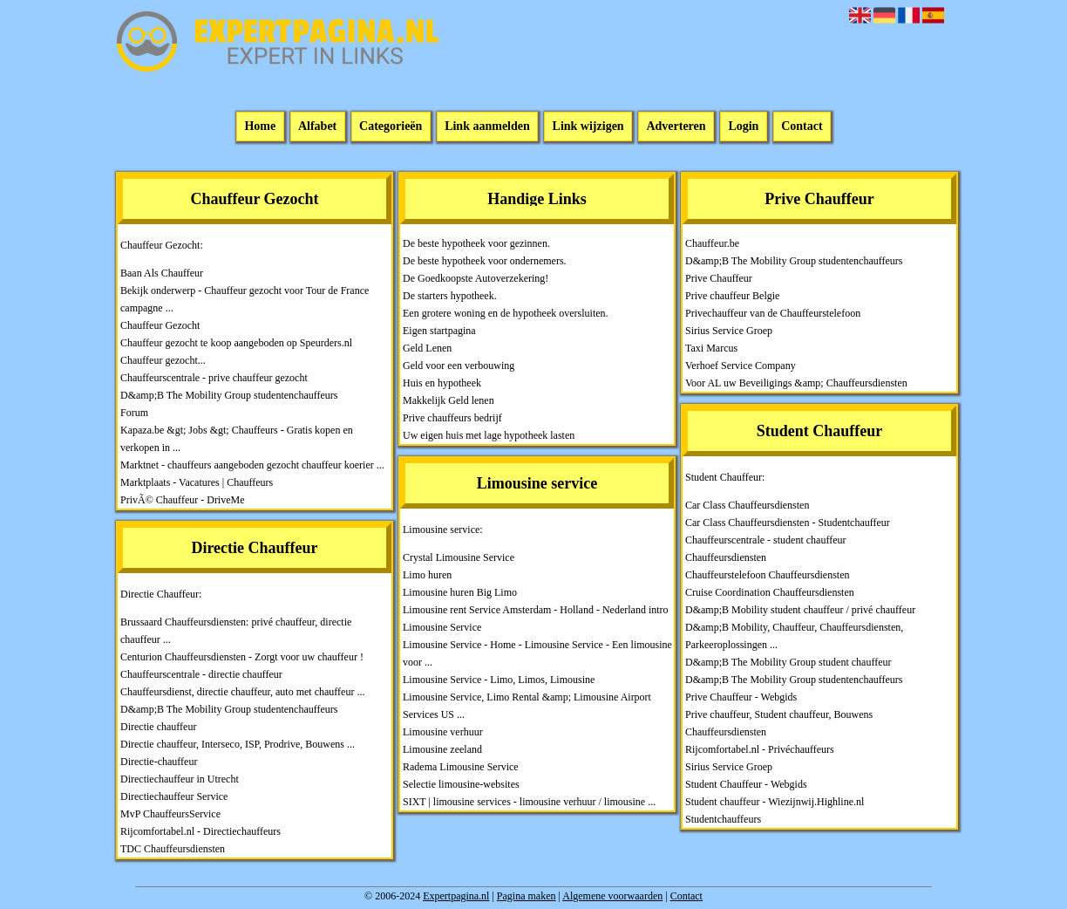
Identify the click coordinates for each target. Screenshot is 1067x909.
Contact (801, 126)
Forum (134, 413)
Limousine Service (442, 627)
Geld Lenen (427, 348)
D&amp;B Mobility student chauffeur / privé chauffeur (800, 610)
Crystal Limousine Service (458, 557)
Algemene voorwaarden (612, 896)
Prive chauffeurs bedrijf (452, 418)
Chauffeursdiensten (725, 557)
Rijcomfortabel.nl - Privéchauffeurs (759, 749)
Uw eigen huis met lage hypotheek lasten (488, 435)
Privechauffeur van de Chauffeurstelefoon (772, 313)
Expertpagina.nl (456, 896)
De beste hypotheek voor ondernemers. (485, 261)
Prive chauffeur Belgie (732, 296)
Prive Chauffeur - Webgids (741, 697)
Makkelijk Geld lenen (448, 400)
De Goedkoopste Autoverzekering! (475, 278)
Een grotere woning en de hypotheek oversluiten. (505, 313)
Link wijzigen (588, 126)
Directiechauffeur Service (174, 796)
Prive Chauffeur (718, 278)
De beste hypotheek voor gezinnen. (476, 243)
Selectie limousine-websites (461, 784)
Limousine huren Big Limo (460, 592)
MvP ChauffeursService (170, 814)
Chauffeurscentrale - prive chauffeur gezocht (214, 378)
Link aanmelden (487, 126)
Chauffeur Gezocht (160, 325)
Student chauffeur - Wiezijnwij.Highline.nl (774, 802)
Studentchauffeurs (723, 819)
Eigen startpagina (439, 331)
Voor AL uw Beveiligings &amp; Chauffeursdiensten (796, 383)
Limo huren (427, 575)
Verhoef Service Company (740, 365)
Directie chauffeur (158, 727)
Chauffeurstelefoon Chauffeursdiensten (767, 575)
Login (743, 126)
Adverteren (675, 126)
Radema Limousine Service (461, 767)
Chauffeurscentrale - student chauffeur (765, 540)
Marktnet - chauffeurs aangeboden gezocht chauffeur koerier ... (252, 465)
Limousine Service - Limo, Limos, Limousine (499, 679)
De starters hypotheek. (450, 296)
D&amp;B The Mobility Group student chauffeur (788, 662)
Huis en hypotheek (442, 383)
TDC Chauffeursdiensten (172, 849)
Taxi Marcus (711, 348)
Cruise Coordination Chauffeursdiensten (769, 592)
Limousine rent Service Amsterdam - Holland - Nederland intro (536, 610)
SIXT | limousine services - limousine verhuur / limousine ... (529, 802)
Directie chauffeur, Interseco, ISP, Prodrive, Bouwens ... (237, 744)
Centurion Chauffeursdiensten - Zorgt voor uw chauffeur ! (242, 657)
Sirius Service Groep (728, 331)
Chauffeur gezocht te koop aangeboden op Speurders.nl (236, 343)
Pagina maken (526, 896)
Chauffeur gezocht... (163, 360)
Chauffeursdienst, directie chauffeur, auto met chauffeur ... (242, 692)
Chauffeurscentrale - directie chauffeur (201, 674)
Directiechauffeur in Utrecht (179, 779)
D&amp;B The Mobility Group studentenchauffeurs (229, 395)
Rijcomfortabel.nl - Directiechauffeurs (200, 831)
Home (259, 126)
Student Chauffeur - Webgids (746, 784)
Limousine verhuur (443, 732)
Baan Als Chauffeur (161, 273)
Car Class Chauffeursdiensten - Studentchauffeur (787, 522)
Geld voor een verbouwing (458, 365)
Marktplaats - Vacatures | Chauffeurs (196, 482)
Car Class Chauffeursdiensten (747, 505)
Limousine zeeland (442, 749)
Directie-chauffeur (158, 761)
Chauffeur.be (712, 243)
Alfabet (317, 126)
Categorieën (390, 126)
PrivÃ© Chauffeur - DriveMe (182, 500)
